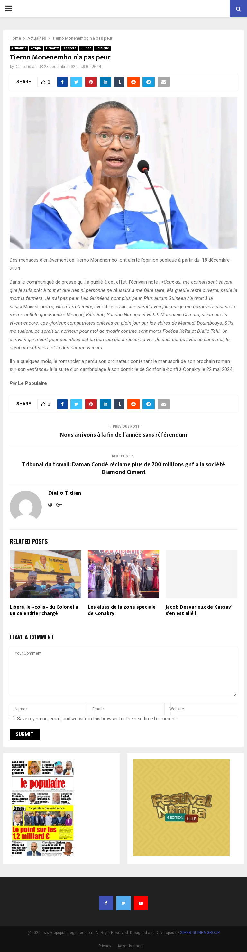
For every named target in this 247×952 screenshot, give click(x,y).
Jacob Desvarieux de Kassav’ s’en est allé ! (199, 610)
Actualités (19, 48)
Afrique (36, 48)
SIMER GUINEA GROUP (200, 932)
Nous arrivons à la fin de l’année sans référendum (123, 435)
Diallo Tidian (26, 66)
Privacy (104, 946)
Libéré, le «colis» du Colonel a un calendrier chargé (44, 610)
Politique (102, 48)
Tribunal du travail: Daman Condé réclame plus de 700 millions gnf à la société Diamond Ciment (123, 468)
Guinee (85, 48)
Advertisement (130, 946)
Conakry (52, 48)
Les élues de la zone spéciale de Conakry (122, 610)
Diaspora (69, 48)
